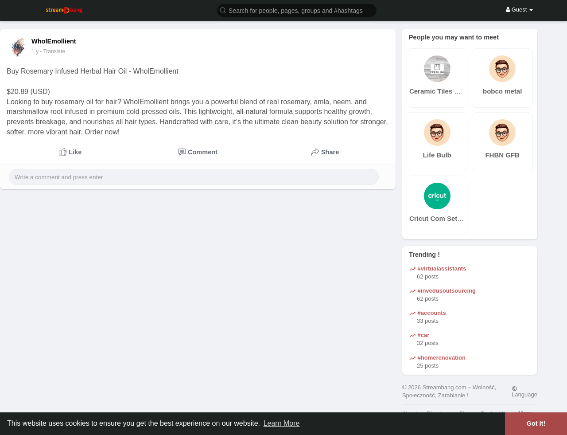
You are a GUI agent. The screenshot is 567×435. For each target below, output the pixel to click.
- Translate (52, 51)
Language (524, 391)
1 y (35, 51)
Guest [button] (519, 9)
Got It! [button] (536, 423)
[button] (297, 10)
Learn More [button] (282, 423)
